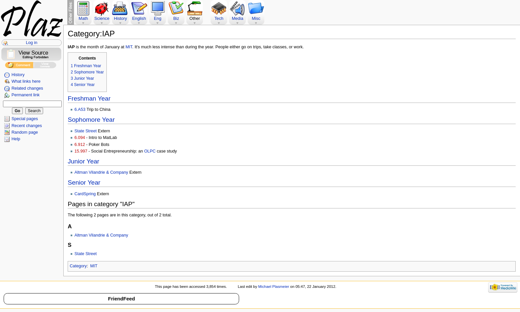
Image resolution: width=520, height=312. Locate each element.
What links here (26, 81)
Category (78, 266)
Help (16, 139)
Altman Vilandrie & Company (101, 172)
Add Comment (19, 66)
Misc (256, 18)
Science (102, 18)
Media (237, 18)
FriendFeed (121, 298)
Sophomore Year (91, 119)
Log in (31, 42)
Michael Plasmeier (273, 287)
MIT (128, 47)
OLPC (150, 151)
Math (83, 18)
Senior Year (84, 182)
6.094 (80, 137)
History (18, 74)
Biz (176, 18)
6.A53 (80, 109)
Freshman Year (89, 98)
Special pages (25, 118)
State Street (86, 131)
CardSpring (85, 194)
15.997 (81, 151)
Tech (219, 18)
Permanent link (26, 95)
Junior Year (83, 161)
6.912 (80, 144)
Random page (25, 132)
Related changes (27, 88)
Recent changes (27, 125)
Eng (158, 18)
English (139, 18)
